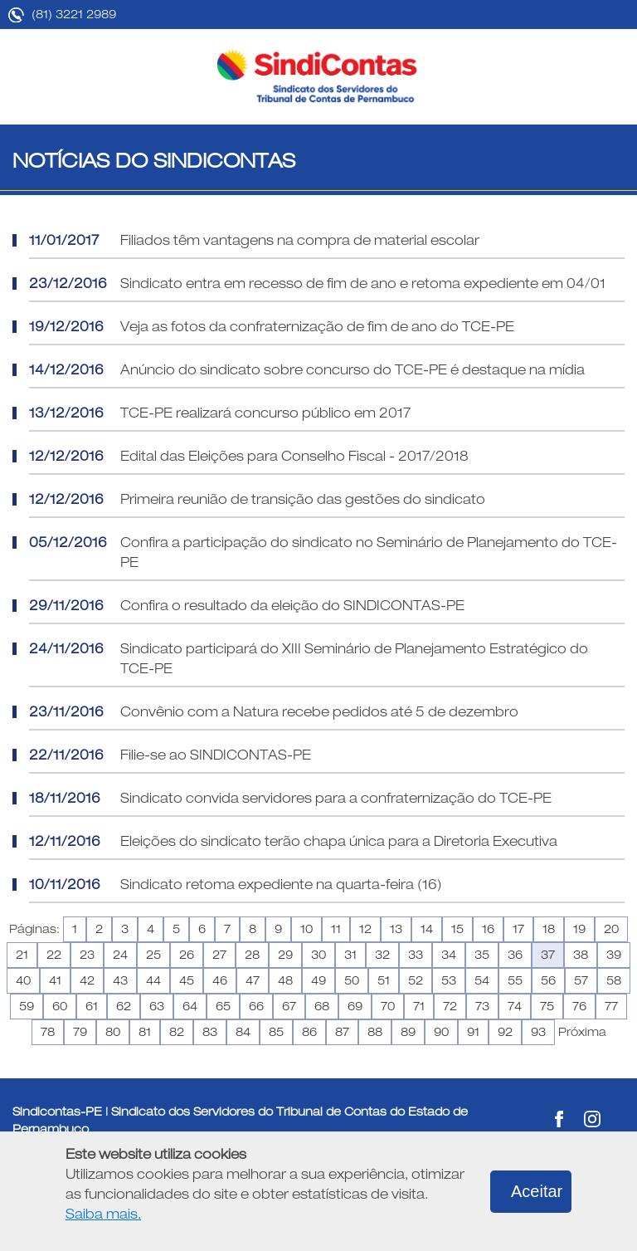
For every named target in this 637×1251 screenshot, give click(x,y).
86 (309, 1031)
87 (342, 1031)
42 (87, 980)
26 (186, 954)
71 (419, 1006)
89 (408, 1031)
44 (153, 980)
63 (156, 1006)
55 (515, 980)
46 (219, 980)
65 (223, 1006)
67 (289, 1006)
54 (481, 980)
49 (318, 980)
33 (415, 954)
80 (112, 1031)
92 (505, 1031)
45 (186, 980)
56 (548, 980)
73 (482, 1006)
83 (209, 1031)
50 (351, 980)
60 (59, 1006)
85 (276, 1031)
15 (457, 929)
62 (123, 1006)
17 (518, 929)
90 (441, 1031)
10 (306, 929)
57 (581, 980)
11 (336, 929)
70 (388, 1006)
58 (613, 980)
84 (243, 1031)
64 (189, 1006)
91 (473, 1031)
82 (176, 1031)
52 (415, 980)
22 (53, 954)
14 (427, 929)
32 (382, 954)
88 (374, 1031)
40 (23, 980)
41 (55, 980)
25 (153, 954)
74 (515, 1006)
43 (120, 980)
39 (613, 954)
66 (256, 1006)
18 (548, 929)
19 (579, 929)
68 (321, 1006)
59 (26, 1006)
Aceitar (536, 1191)
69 (355, 1006)
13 (396, 929)
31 (350, 954)
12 (365, 929)
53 (448, 980)
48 (285, 980)
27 (219, 954)
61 (91, 1006)
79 (80, 1031)
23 (87, 954)
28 (252, 954)
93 (538, 1031)
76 (579, 1006)
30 (318, 954)
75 (547, 1006)
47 (253, 980)
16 (488, 929)
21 (22, 954)
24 (120, 954)
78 (48, 1031)
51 (383, 980)
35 (481, 954)
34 (448, 954)
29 (285, 954)
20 (611, 929)
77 (611, 1006)
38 (580, 954)
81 (145, 1031)
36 (515, 954)
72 (450, 1006)
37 (548, 954)
